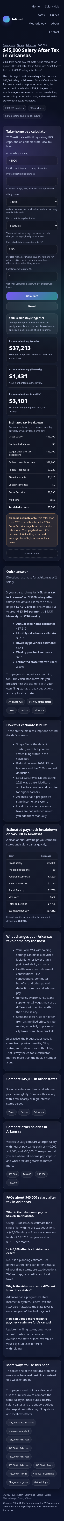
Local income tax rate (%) (19, 268)
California (39, 710)
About (55, 23)
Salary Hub (52, 6)
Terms (29, 1498)
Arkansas (31, 45)
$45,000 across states (40, 701)
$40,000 (27, 1174)
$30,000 (13, 1174)
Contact (54, 32)
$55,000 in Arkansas (19, 1465)
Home (36, 6)
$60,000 (13, 1182)
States (41, 15)
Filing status (12, 194)
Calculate (32, 296)
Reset (32, 306)
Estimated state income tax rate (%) (24, 242)
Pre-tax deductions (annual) (20, 173)
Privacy (21, 1498)
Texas (11, 710)
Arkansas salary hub (19, 1431)
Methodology (37, 23)
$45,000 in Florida (18, 1473)
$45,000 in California (43, 1473)
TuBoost (13, 19)
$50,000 (41, 1174)
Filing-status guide (18, 1482)
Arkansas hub (16, 701)
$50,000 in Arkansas (19, 1456)
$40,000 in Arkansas (19, 1448)
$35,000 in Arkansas (19, 1439)
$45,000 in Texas (44, 1465)
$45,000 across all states (21, 1422)
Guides (54, 15)
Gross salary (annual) (17, 153)
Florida (24, 710)
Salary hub (9, 45)
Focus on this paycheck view (20, 218)
